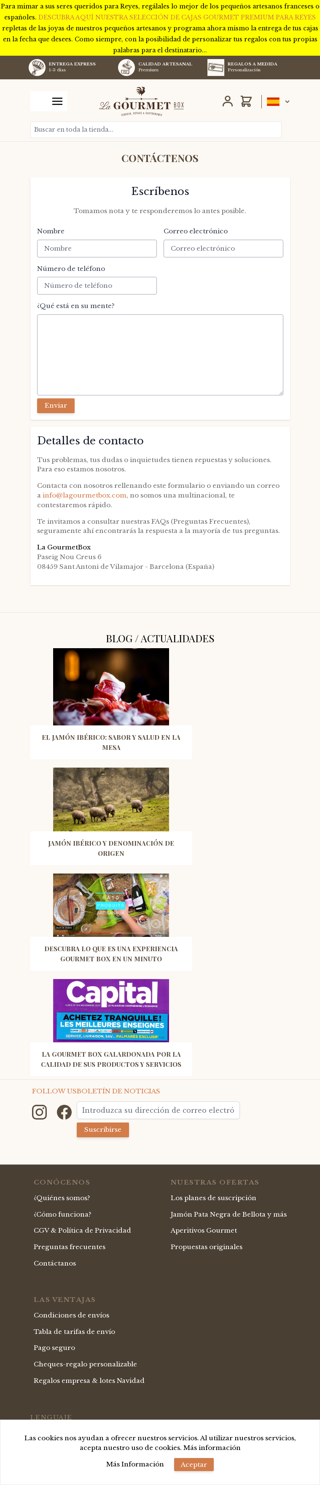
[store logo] (141, 101)
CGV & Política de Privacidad (82, 1230)
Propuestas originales (206, 1247)
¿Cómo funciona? (62, 1214)
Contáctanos (55, 1263)
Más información (212, 1448)
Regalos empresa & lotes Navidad (89, 1381)
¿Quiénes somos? (62, 1198)
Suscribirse (102, 1129)
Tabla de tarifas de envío (74, 1332)
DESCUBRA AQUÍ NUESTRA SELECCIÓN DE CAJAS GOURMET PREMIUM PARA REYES (177, 17)
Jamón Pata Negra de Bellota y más (229, 1214)
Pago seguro (54, 1348)
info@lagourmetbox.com (84, 495)
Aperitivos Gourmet (204, 1230)
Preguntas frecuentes (69, 1247)
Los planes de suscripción (213, 1198)
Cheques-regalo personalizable (85, 1364)
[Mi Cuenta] (227, 101)
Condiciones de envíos (71, 1315)
